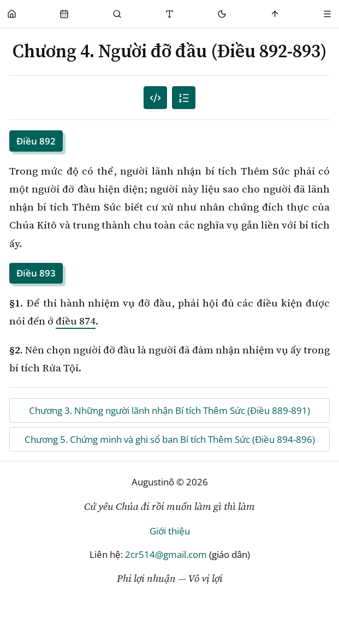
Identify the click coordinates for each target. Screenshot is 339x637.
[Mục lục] (183, 98)
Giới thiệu (170, 531)
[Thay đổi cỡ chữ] (169, 14)
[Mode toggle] (222, 14)
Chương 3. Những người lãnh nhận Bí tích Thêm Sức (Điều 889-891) (169, 410)
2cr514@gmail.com (166, 554)
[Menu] (327, 14)
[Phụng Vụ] (64, 14)
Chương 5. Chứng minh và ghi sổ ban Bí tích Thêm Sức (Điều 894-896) (170, 439)
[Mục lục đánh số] (155, 98)
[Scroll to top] (275, 14)
